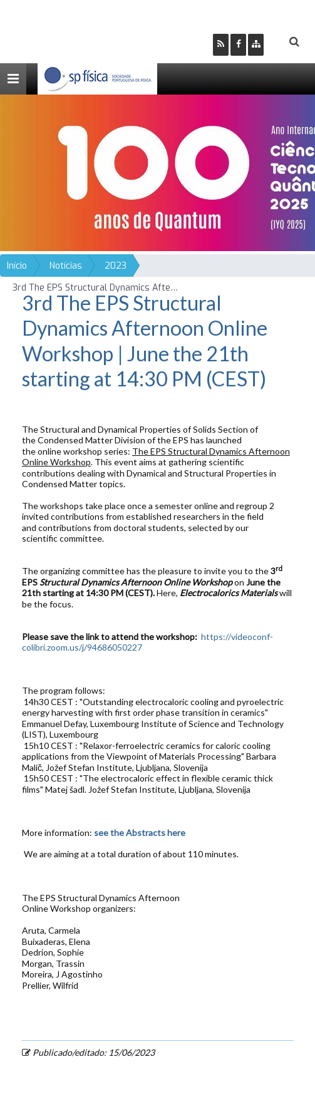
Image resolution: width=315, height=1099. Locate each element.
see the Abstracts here (140, 832)
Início (17, 266)
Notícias (65, 266)
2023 (116, 266)
